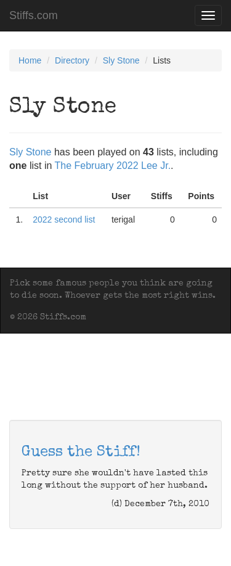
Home (29, 60)
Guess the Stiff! (81, 452)
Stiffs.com (33, 15)
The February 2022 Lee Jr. (113, 165)
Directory (72, 60)
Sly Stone (121, 60)
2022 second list (64, 219)
